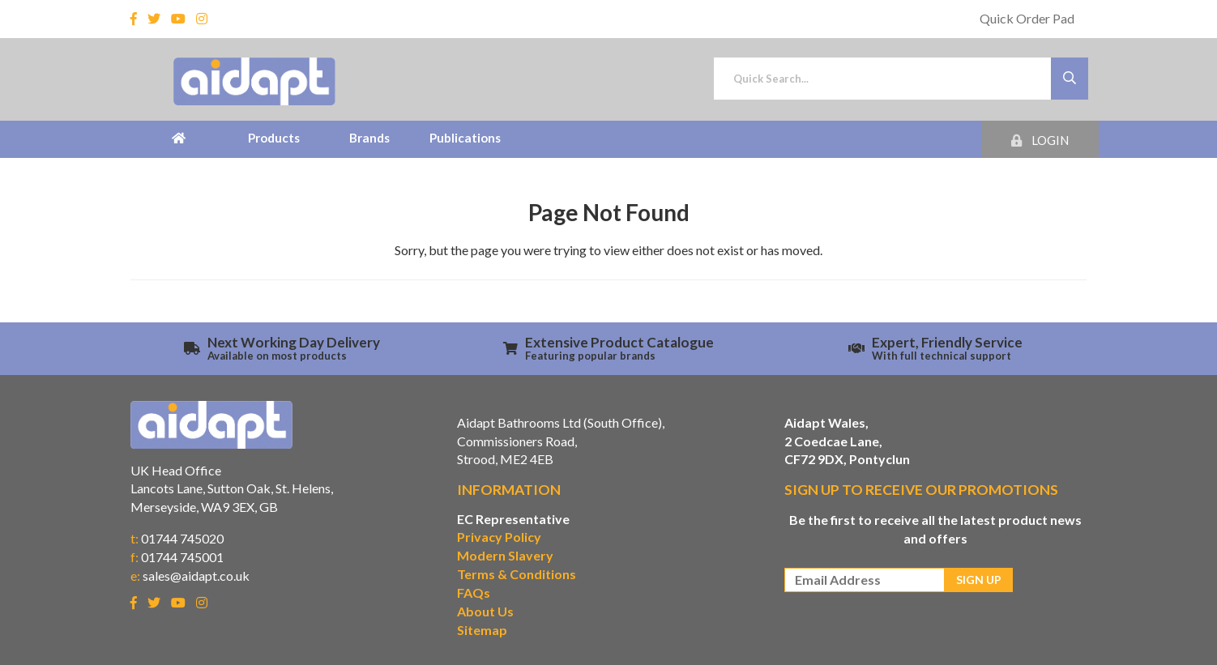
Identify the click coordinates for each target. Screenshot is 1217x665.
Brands (369, 137)
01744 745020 (182, 538)
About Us (485, 611)
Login (1040, 140)
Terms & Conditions (516, 574)
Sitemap (482, 629)
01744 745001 (182, 557)
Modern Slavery (505, 555)
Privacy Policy (499, 536)
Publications (465, 137)
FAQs (473, 592)
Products (274, 137)
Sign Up (978, 579)
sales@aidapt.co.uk (196, 575)
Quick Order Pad (1027, 18)
